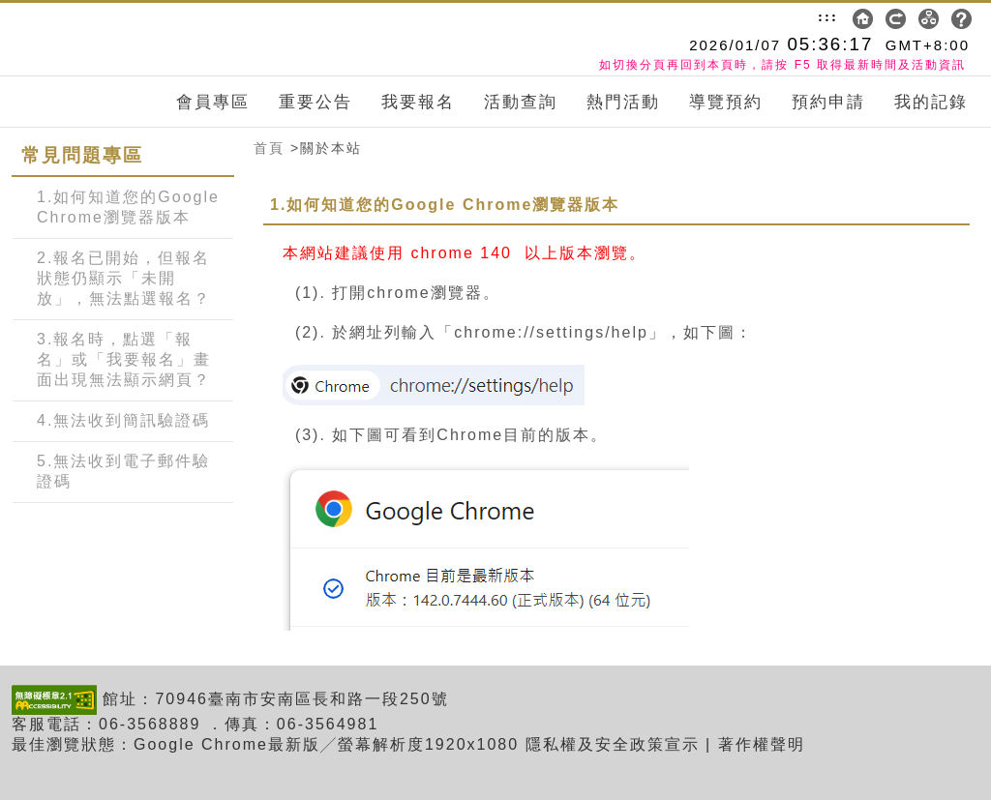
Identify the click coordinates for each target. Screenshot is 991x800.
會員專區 (213, 102)
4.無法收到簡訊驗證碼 (123, 420)
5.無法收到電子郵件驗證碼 (123, 471)
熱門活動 (623, 102)
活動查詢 (520, 102)
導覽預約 (726, 102)
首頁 (269, 148)
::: (828, 16)
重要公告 (315, 102)
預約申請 (828, 102)
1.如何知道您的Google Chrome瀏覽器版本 (128, 207)
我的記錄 (931, 102)
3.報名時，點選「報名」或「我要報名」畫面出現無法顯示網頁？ (124, 359)
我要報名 (418, 102)
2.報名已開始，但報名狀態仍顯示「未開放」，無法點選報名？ (124, 278)
